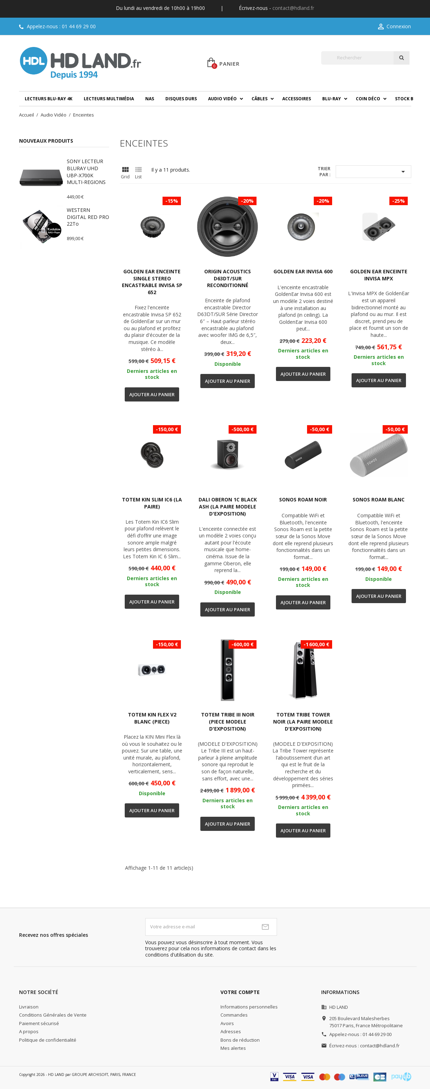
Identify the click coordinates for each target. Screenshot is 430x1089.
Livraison (29, 1007)
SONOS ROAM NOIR (303, 499)
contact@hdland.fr (293, 8)
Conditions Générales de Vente (53, 1015)
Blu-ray (331, 99)
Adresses (230, 1031)
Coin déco (368, 99)
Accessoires (296, 99)
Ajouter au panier (152, 394)
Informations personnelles (249, 1007)
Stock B (404, 99)
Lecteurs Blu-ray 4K (48, 99)
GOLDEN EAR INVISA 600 (302, 271)
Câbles (259, 99)
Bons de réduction (240, 1040)
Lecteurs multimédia (109, 99)
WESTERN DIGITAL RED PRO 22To (88, 217)
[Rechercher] (357, 58)
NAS (149, 99)
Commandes (234, 1015)
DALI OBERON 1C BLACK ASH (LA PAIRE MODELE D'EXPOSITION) (228, 506)
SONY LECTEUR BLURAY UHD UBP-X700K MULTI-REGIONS (86, 171)
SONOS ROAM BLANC (379, 499)
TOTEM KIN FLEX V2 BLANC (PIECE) (152, 718)
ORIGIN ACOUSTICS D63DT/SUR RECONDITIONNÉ (227, 278)
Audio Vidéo (222, 99)
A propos (29, 1031)
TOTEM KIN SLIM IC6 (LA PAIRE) (152, 503)
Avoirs (227, 1023)
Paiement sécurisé (39, 1023)
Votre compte (240, 992)
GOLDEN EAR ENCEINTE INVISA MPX (378, 275)
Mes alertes (233, 1048)
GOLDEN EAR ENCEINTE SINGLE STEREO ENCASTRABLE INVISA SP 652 (152, 282)
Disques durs (181, 99)
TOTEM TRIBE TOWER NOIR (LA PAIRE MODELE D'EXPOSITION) (303, 721)
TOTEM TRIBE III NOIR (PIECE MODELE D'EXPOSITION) (227, 721)
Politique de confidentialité (47, 1040)
